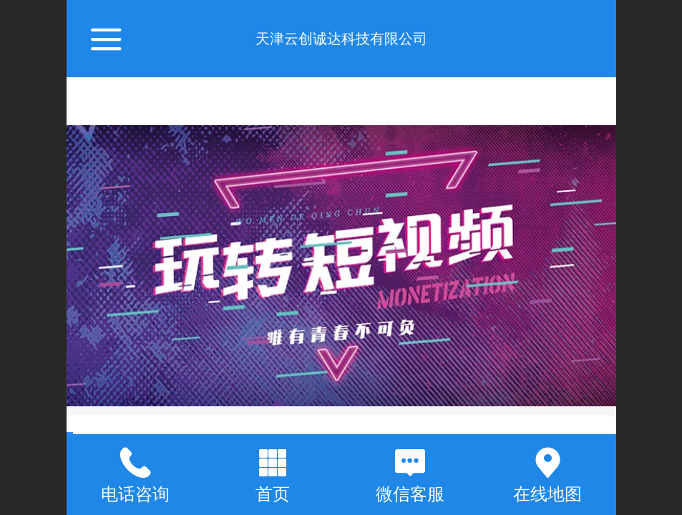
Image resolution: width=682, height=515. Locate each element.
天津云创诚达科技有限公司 (341, 38)
